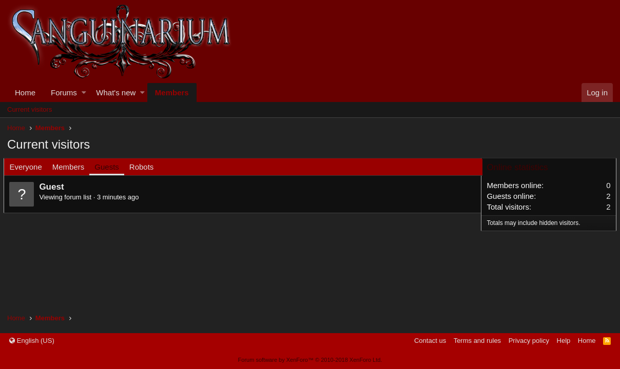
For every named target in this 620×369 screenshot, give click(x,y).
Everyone (29, 166)
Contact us (430, 340)
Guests (110, 166)
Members (172, 92)
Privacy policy (529, 340)
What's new (115, 92)
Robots (144, 166)
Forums (64, 92)
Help (564, 340)
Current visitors (29, 109)
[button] (84, 92)
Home (25, 92)
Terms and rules (477, 340)
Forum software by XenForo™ (310, 360)
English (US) (31, 340)
